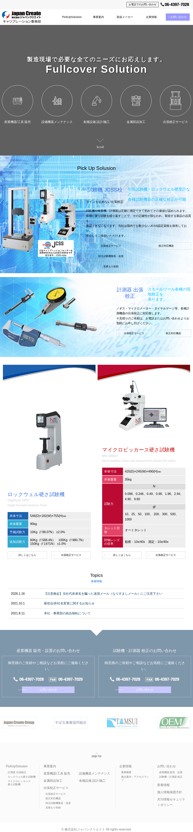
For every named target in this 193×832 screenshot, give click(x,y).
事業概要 (126, 768)
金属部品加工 (53, 776)
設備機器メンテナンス (94, 769)
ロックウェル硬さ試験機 (22, 772)
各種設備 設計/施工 (92, 776)
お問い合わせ (178, 17)
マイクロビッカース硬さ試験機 (19, 779)
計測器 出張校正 (17, 768)
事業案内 (98, 17)
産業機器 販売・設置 (171, 768)
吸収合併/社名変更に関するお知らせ (69, 603)
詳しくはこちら (27, 555)
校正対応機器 (138, 245)
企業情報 (151, 17)
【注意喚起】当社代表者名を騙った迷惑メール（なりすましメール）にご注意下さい (103, 593)
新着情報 (163, 781)
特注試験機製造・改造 (102, 256)
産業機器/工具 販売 (57, 769)
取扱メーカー (125, 17)
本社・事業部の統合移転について (67, 613)
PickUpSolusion (72, 17)
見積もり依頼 (102, 266)
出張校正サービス (102, 245)
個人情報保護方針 (169, 788)
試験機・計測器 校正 (171, 772)
